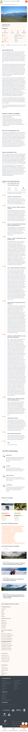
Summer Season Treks (5, 656)
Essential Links (4, 664)
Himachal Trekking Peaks (6, 531)
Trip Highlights (8, 45)
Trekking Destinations (6, 606)
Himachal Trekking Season (6, 529)
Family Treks (3, 626)
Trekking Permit (4, 673)
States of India (16, 682)
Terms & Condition (4, 668)
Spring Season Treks (5, 655)
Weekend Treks (4, 623)
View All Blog (5, 548)
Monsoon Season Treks (5, 658)
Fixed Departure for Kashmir (6, 649)
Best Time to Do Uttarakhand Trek (7, 635)
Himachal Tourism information (19, 543)
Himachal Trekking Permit (17, 529)
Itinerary (25, 45)
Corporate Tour (4, 685)
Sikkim (2, 611)
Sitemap (2, 674)
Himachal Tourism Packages (7, 543)
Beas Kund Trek (17, 513)
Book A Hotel (16, 685)
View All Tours (5, 500)
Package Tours (4, 680)
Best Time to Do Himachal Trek (6, 638)
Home (2, 4)
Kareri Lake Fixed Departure (17, 531)
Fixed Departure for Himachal (6, 648)
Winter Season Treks (5, 661)
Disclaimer (3, 695)
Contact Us (3, 689)
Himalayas (3, 616)
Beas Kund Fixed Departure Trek (7, 536)
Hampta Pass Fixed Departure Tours (8, 539)
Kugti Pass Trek (15, 4)
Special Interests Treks (6, 618)
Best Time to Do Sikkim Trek (6, 636)
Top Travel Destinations (17, 683)
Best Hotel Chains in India (6, 683)
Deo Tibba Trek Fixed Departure (7, 538)
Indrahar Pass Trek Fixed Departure (8, 534)
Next (24, 16)
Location (21, 45)
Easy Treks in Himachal (20, 526)
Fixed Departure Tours (6, 641)
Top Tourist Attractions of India (6, 682)
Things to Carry (4, 667)
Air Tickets (15, 686)
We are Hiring (4, 698)
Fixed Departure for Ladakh (6, 643)
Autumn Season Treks (5, 659)
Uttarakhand (3, 608)
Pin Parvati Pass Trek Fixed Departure (8, 541)
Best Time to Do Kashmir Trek (6, 639)
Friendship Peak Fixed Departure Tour (8, 533)
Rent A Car (3, 686)
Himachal (11, 4)
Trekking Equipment (4, 670)
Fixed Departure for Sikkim (6, 646)
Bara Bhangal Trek (5, 513)
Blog (14, 689)
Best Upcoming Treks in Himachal (8, 526)
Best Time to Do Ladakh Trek (6, 633)
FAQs (2, 671)
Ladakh (2, 610)
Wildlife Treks (3, 620)
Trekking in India (6, 4)
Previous (3, 16)
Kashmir (2, 614)
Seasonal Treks (4, 653)
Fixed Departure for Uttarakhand (7, 645)
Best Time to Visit (15, 45)
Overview (3, 45)
